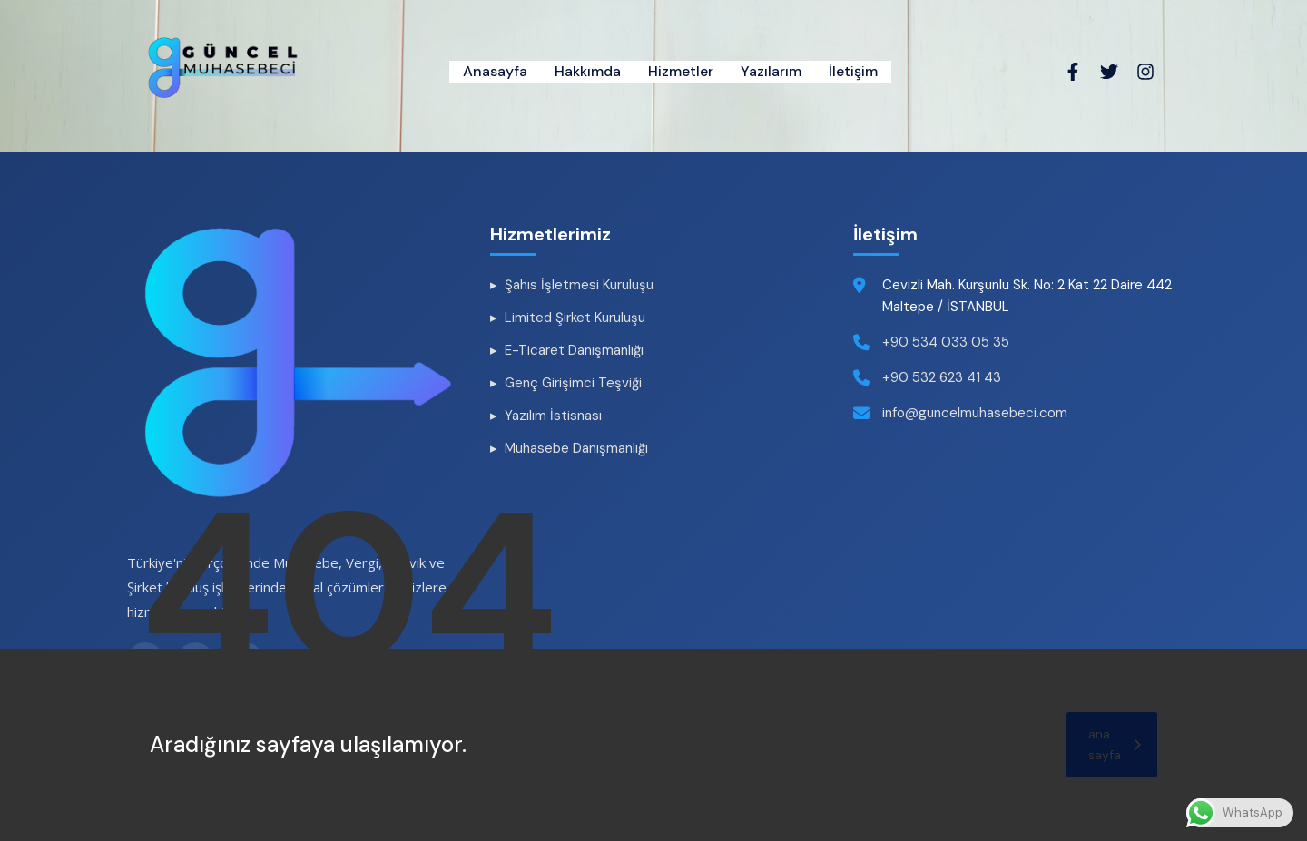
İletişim (853, 71)
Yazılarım (771, 71)
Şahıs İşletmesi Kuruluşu (579, 285)
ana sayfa (1114, 744)
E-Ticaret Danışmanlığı (574, 350)
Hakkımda (588, 71)
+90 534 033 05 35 (945, 342)
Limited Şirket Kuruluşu (575, 317)
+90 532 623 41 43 (941, 377)
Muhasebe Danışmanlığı (576, 448)
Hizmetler (680, 71)
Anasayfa (495, 71)
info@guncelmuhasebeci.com (974, 413)
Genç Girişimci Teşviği (573, 383)
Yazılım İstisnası (553, 415)
